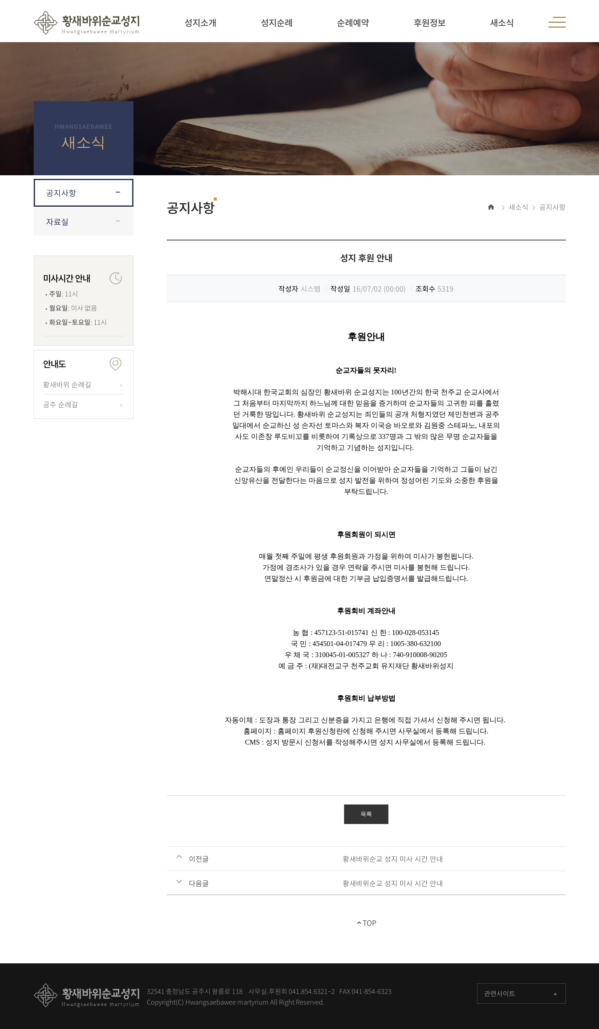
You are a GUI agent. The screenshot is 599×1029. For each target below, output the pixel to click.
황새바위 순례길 (67, 384)
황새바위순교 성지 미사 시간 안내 (393, 858)
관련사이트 (521, 993)
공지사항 (61, 193)
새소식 (519, 206)
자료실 (57, 222)
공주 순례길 (60, 404)
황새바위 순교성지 (86, 23)
